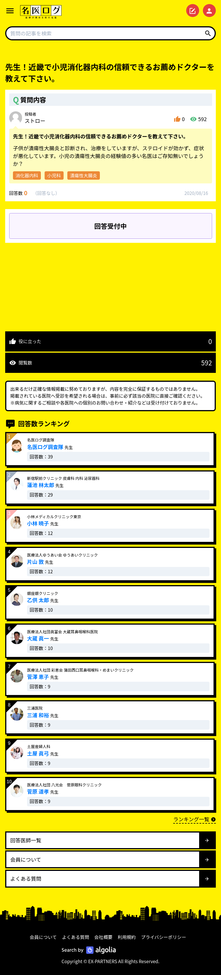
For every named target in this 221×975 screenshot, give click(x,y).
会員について (43, 937)
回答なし (46, 193)
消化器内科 (27, 175)
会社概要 (103, 937)
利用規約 (127, 937)
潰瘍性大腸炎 (83, 175)
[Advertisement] (110, 283)
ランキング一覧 (194, 819)
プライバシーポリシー (163, 937)
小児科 (54, 175)
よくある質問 (75, 937)
